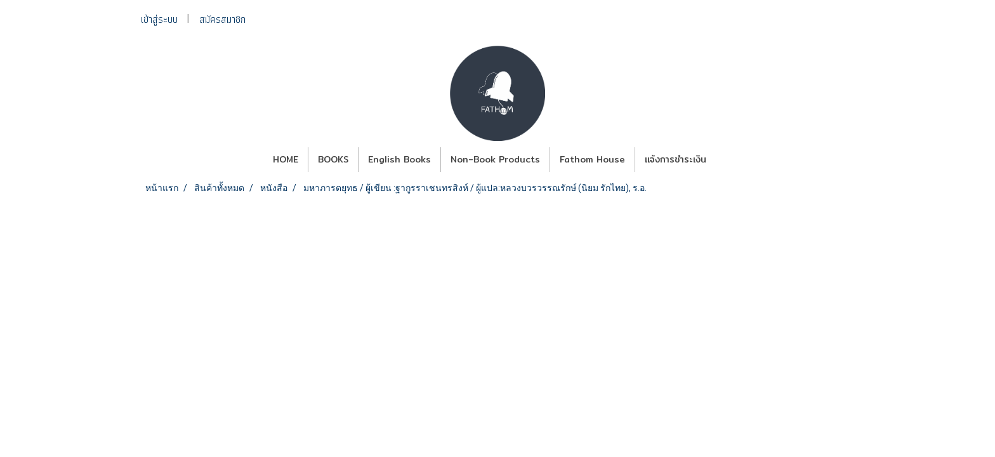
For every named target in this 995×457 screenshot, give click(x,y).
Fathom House (592, 159)
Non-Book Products (495, 159)
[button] (727, 160)
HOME (285, 159)
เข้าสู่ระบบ (159, 19)
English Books (399, 159)
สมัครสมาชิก (222, 19)
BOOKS (333, 159)
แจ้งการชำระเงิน (675, 159)
